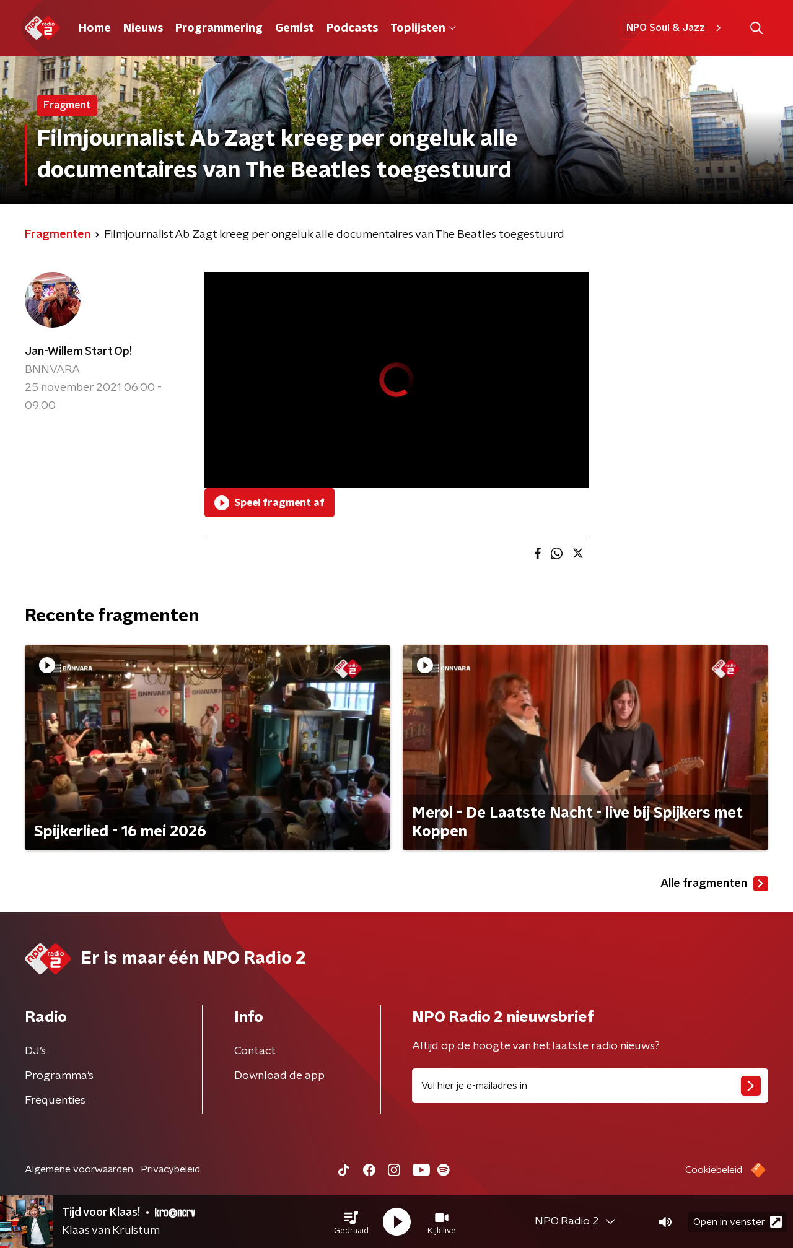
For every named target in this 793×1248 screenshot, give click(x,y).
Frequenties (55, 1100)
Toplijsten (423, 28)
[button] (351, 1222)
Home (95, 28)
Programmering (219, 28)
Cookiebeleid (713, 1170)
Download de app (279, 1075)
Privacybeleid (170, 1169)
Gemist (294, 28)
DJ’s (35, 1051)
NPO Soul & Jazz (675, 28)
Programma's (59, 1075)
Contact (255, 1051)
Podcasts (352, 28)
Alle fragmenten (714, 883)
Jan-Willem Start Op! (78, 351)
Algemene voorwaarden (79, 1169)
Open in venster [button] (737, 1222)
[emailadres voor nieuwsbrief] (590, 1085)
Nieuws (143, 28)
